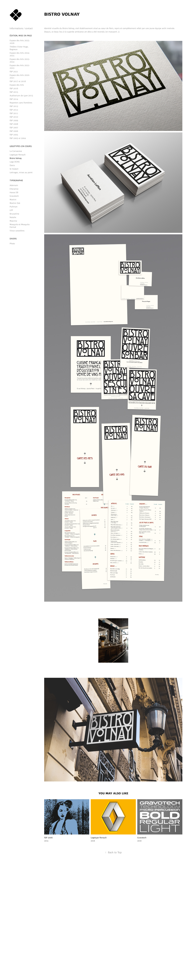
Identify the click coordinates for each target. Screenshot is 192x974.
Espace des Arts (17, 85)
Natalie (13, 217)
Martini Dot (15, 203)
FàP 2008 (14, 124)
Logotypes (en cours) (21, 146)
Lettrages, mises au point (21, 172)
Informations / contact (21, 28)
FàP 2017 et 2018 (18, 81)
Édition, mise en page (21, 35)
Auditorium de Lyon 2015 (21, 95)
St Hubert (14, 169)
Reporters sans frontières (21, 102)
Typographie (16, 180)
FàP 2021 (14, 71)
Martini (13, 199)
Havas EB (14, 192)
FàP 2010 (14, 117)
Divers (13, 238)
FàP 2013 (14, 106)
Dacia (12, 165)
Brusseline (14, 214)
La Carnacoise (16, 151)
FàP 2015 (14, 92)
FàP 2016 (14, 88)
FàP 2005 (14, 134)
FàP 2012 (14, 110)
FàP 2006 (14, 131)
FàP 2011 (14, 113)
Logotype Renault (18, 154)
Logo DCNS (15, 162)
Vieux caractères (17, 230)
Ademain (14, 185)
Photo (12, 243)
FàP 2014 (14, 99)
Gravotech (14, 196)
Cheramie (14, 189)
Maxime (13, 221)
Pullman (13, 206)
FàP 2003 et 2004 (18, 138)
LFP (11, 210)
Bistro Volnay (16, 158)
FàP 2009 (14, 120)
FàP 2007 (14, 127)
